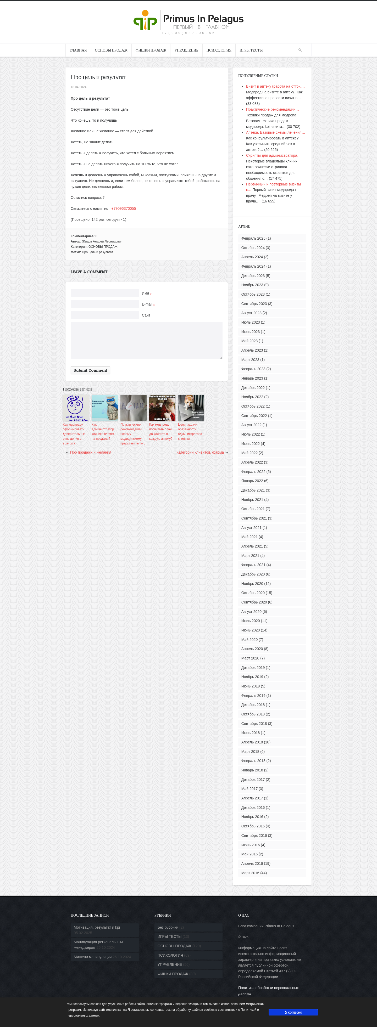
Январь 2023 (252, 378)
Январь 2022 (252, 481)
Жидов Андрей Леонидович (102, 241)
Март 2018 (250, 751)
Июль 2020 (250, 621)
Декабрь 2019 (253, 667)
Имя (147, 293)
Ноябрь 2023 (252, 285)
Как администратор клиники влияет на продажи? (103, 432)
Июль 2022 (250, 434)
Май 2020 (249, 639)
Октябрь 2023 (253, 294)
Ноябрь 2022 (252, 397)
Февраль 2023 (253, 369)
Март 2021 (250, 556)
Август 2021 (251, 528)
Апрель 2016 (252, 863)
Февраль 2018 (253, 761)
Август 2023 (251, 313)
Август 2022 (251, 425)
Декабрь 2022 (253, 388)
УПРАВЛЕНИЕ (186, 50)
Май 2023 (249, 341)
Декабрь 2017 (253, 779)
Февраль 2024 (253, 266)
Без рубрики (168, 927)
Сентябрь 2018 (254, 723)
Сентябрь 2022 (254, 416)
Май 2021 (249, 537)
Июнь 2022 (250, 444)
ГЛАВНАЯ (78, 50)
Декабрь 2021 (253, 490)
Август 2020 (251, 612)
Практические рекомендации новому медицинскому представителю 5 (132, 434)
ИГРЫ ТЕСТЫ (251, 50)
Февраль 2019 (253, 695)
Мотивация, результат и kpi (97, 927)
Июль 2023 (250, 322)
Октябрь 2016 (253, 826)
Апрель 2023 (252, 350)
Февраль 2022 (253, 472)
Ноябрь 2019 (252, 677)
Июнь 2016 (250, 845)
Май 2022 (249, 453)
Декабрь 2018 (253, 705)
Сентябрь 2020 (254, 602)
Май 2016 (249, 854)
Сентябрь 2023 (254, 304)
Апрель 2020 (252, 649)
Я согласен (293, 1012)
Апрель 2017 (252, 798)
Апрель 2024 (252, 257)
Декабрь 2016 (253, 807)
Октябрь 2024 (253, 248)
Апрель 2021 (252, 546)
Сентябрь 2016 (254, 835)
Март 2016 (250, 873)
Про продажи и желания (90, 452)
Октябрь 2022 (253, 406)
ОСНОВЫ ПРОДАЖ (111, 50)
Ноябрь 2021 (252, 500)
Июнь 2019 (250, 686)
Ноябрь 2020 (252, 584)
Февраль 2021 (253, 565)
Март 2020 (250, 658)
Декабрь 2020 (253, 574)
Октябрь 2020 (253, 593)
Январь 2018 (252, 770)
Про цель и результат (97, 252)
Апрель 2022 (252, 462)
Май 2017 (249, 789)
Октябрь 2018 (253, 714)
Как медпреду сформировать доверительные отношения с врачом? (74, 434)
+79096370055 (124, 208)
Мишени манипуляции (93, 957)
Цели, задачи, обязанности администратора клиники (190, 432)
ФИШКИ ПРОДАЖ (151, 50)
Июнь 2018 (250, 733)
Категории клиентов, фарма (200, 452)
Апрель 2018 (252, 742)
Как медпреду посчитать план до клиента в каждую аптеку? (161, 432)
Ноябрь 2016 (252, 817)
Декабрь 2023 (253, 276)
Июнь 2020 (250, 630)
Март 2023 (250, 360)
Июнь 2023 (250, 332)
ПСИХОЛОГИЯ (219, 50)
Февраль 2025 (253, 238)
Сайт (146, 315)
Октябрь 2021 (253, 509)
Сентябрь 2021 (254, 518)
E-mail (148, 304)
